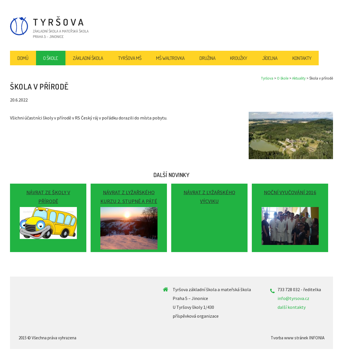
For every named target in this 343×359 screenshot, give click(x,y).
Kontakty (302, 58)
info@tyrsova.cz (293, 298)
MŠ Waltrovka (170, 58)
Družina (208, 58)
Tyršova (267, 78)
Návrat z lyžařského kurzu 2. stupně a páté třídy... (128, 201)
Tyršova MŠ (129, 58)
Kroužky (238, 58)
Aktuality (299, 78)
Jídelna (270, 58)
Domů (23, 58)
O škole (282, 78)
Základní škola (88, 58)
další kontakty (292, 307)
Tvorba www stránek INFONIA (297, 338)
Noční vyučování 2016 (290, 192)
